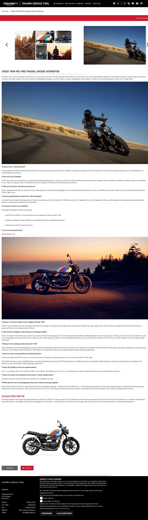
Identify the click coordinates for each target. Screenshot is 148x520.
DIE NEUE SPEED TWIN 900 (13, 413)
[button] (58, 4)
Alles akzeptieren (64, 513)
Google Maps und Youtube (51, 501)
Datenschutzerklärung (50, 487)
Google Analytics (48, 498)
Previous (7, 54)
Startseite (5, 11)
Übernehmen (47, 513)
